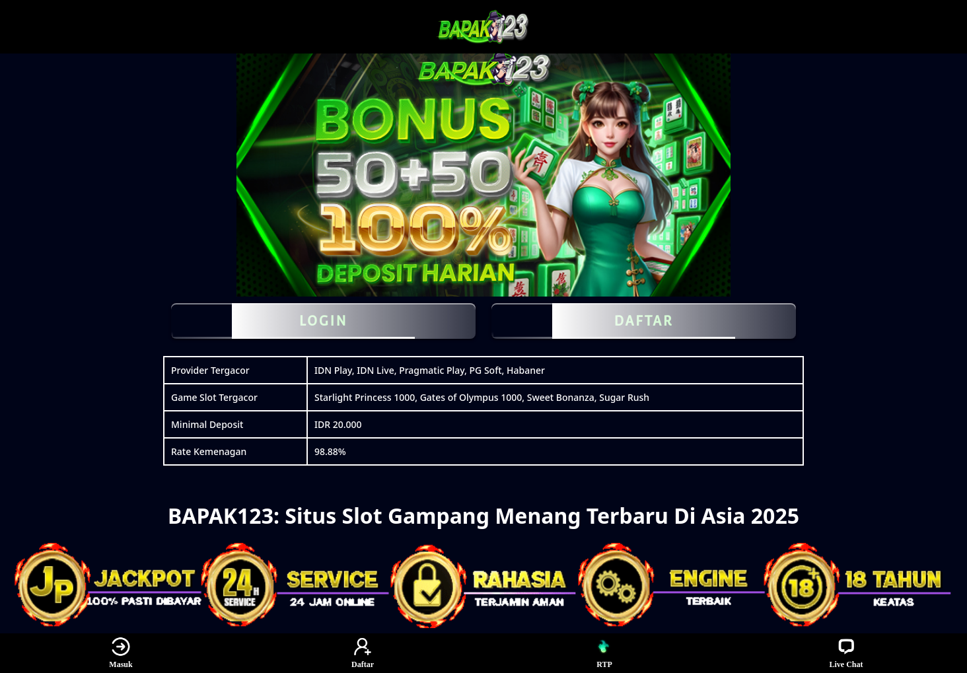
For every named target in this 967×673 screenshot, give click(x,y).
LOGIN (323, 321)
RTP (604, 653)
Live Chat (846, 653)
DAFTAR (643, 321)
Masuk (120, 653)
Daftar (362, 653)
